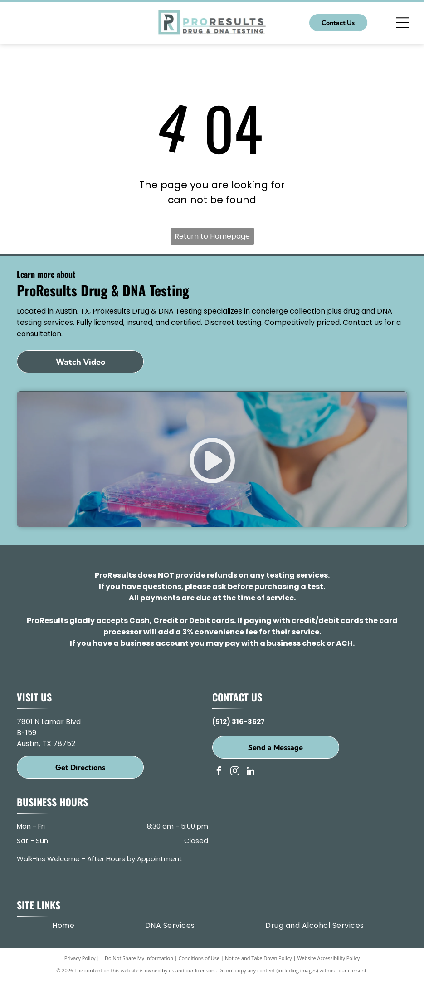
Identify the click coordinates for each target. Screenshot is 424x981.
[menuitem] (63, 925)
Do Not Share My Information (139, 958)
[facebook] (219, 772)
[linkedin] (251, 772)
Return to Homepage (212, 236)
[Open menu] (402, 22)
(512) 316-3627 (238, 721)
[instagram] (235, 772)
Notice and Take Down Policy (258, 958)
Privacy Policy (80, 958)
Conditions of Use (199, 958)
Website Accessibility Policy (328, 958)
